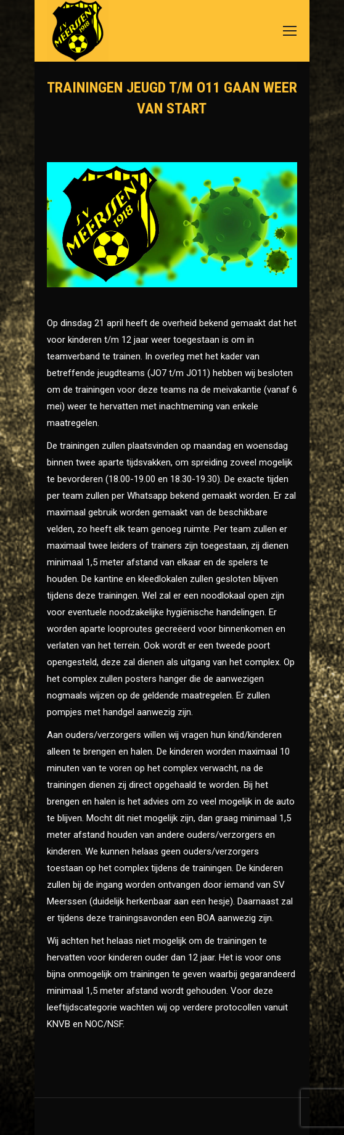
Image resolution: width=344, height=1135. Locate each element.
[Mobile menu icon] (289, 30)
